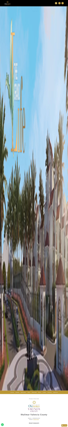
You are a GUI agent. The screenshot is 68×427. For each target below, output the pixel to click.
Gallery (29, 392)
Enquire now (55, 392)
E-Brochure (49, 392)
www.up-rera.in (36, 419)
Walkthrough (34, 392)
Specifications (23, 392)
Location (44, 392)
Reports (39, 392)
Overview (12, 392)
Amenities (17, 392)
